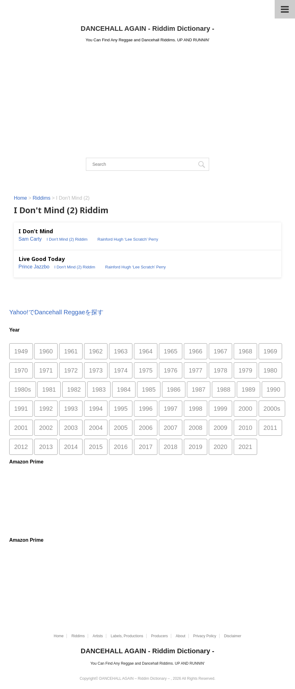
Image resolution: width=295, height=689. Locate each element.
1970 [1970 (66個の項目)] (21, 370)
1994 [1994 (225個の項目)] (96, 408)
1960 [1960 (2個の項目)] (46, 351)
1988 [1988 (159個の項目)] (224, 389)
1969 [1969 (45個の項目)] (270, 351)
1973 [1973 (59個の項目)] (96, 370)
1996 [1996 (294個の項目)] (146, 408)
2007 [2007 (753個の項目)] (171, 427)
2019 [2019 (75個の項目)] (196, 446)
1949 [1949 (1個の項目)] (21, 351)
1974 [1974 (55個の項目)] (121, 370)
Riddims (78, 636)
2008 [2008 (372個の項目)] (196, 427)
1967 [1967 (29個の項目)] (221, 351)
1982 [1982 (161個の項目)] (74, 389)
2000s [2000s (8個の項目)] (272, 408)
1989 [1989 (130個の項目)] (249, 389)
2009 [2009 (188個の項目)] (221, 427)
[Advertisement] (147, 93)
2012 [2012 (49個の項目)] (21, 446)
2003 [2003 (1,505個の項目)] (71, 427)
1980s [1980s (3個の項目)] (22, 389)
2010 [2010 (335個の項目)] (246, 427)
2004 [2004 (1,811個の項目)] (96, 427)
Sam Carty (30, 239)
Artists (98, 636)
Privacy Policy (204, 636)
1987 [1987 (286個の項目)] (199, 389)
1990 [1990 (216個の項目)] (274, 389)
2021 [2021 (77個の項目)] (246, 446)
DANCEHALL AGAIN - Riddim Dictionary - (147, 28)
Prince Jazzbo (34, 266)
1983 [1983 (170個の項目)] (99, 389)
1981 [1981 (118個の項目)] (49, 389)
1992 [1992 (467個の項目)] (46, 408)
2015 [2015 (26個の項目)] (96, 446)
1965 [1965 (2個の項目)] (171, 351)
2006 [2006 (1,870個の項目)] (146, 427)
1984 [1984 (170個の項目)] (124, 389)
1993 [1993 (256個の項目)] (71, 408)
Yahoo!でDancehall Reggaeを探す (56, 312)
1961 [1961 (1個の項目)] (71, 351)
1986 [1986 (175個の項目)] (174, 389)
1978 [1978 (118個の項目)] (221, 370)
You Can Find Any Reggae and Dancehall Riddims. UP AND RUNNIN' (147, 663)
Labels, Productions (127, 636)
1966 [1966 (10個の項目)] (196, 351)
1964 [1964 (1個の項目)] (146, 351)
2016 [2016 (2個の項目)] (121, 446)
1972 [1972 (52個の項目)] (71, 370)
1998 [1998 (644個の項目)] (196, 408)
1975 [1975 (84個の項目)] (146, 370)
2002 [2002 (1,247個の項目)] (46, 427)
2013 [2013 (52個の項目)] (46, 446)
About (180, 636)
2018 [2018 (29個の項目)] (171, 446)
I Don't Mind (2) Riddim (67, 239)
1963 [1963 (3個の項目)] (121, 351)
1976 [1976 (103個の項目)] (171, 370)
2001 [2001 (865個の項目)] (21, 427)
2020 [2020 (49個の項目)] (221, 446)
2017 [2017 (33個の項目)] (146, 446)
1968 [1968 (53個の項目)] (246, 351)
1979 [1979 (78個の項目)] (246, 370)
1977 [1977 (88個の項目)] (196, 370)
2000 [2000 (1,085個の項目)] (246, 408)
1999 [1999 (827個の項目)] (221, 408)
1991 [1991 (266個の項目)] (21, 408)
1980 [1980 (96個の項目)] (270, 370)
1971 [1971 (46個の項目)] (46, 370)
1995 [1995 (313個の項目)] (121, 408)
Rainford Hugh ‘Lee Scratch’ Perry (128, 239)
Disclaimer (232, 636)
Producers (159, 636)
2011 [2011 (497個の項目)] (270, 427)
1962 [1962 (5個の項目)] (96, 351)
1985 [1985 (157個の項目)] (149, 389)
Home (58, 636)
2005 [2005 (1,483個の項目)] (121, 427)
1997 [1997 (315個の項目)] (171, 408)
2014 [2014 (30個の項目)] (71, 446)
